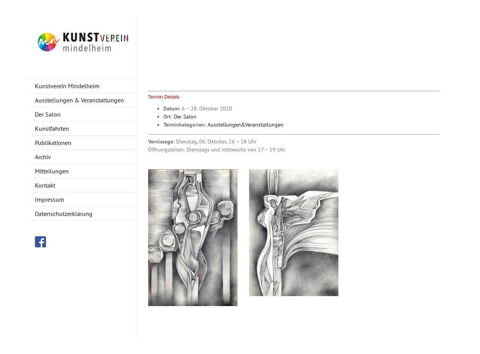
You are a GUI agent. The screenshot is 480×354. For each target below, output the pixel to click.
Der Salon (185, 116)
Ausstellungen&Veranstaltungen (246, 124)
